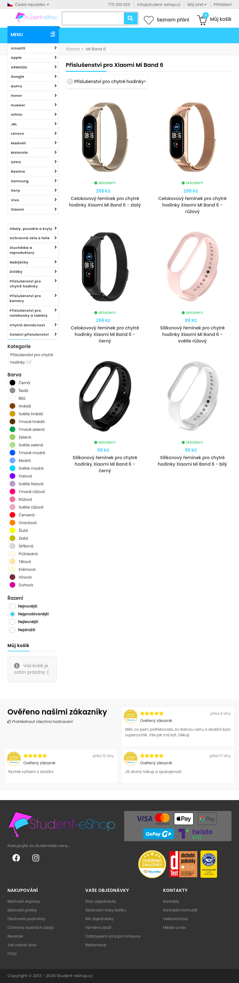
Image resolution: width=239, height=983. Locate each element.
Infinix (16, 114)
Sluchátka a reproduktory (22, 250)
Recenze (15, 936)
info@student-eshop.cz (158, 4)
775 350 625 (119, 4)
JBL (14, 124)
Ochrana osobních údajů (30, 927)
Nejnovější (27, 606)
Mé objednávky (99, 918)
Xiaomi (17, 209)
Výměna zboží (98, 927)
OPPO (16, 162)
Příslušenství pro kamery (25, 298)
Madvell (18, 143)
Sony (15, 190)
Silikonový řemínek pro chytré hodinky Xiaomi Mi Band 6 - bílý (192, 460)
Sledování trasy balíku (105, 910)
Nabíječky (19, 262)
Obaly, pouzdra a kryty (31, 228)
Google (17, 76)
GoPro (16, 86)
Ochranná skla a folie (30, 237)
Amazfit (18, 48)
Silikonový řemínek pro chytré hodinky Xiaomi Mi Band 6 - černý (105, 464)
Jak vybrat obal (21, 945)
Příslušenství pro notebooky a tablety (29, 313)
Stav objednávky (100, 901)
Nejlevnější (28, 621)
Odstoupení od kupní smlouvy (113, 936)
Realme (18, 171)
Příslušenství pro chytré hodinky (25, 284)
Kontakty (171, 901)
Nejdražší (26, 629)
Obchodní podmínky (26, 918)
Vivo (15, 200)
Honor (16, 95)
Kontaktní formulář (180, 910)
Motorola (19, 152)
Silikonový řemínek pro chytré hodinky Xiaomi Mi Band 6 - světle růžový (192, 334)
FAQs (12, 953)
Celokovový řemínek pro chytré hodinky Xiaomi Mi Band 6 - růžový (192, 205)
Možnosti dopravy (23, 901)
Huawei (18, 105)
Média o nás (174, 927)
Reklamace (95, 945)
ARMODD (19, 67)
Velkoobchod (175, 918)
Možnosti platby (22, 910)
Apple (16, 57)
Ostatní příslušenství (29, 334)
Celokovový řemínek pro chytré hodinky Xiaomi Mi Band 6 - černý (105, 334)
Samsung (20, 181)
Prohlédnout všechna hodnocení (40, 721)
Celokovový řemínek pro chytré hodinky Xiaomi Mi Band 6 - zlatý (105, 201)
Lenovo (17, 133)
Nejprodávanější (33, 614)
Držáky (16, 271)
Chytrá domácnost (27, 325)
